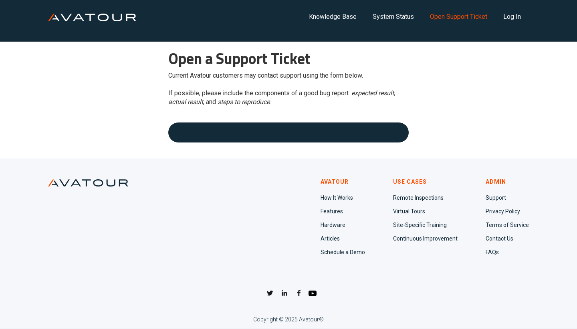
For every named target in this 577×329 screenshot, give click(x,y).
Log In (512, 16)
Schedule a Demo (343, 252)
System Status (393, 16)
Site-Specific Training (420, 225)
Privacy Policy (503, 211)
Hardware (333, 225)
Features (332, 211)
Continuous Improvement (425, 238)
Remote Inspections (418, 198)
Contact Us (499, 238)
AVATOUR (335, 182)
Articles (330, 238)
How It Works (337, 198)
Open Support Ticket (458, 16)
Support (496, 198)
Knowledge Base (333, 16)
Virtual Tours (409, 211)
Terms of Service (507, 225)
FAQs (492, 252)
